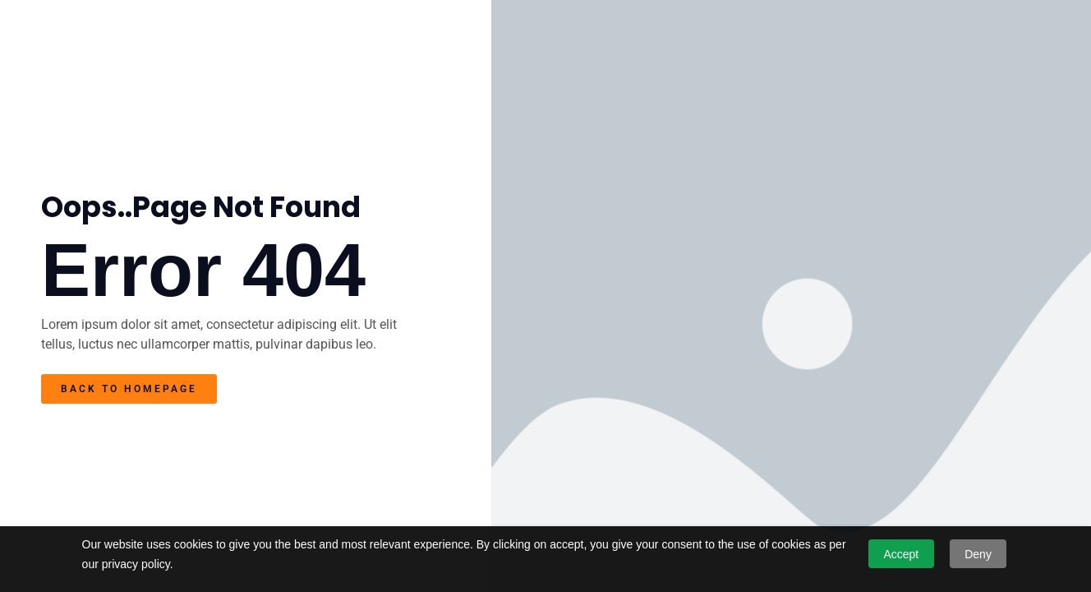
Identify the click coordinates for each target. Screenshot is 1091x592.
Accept (900, 554)
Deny (978, 554)
